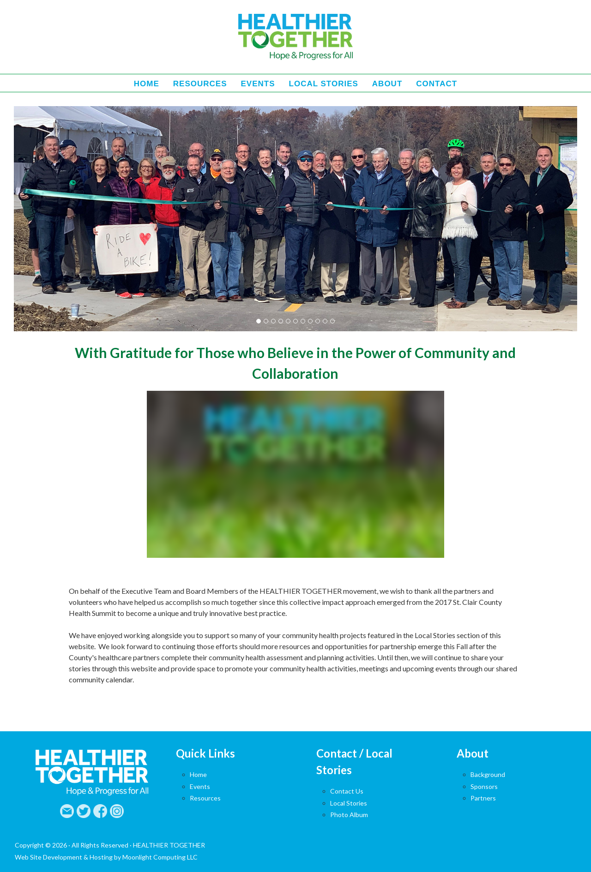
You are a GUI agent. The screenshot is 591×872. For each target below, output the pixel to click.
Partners (483, 798)
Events (200, 786)
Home (198, 774)
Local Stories (348, 803)
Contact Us (346, 791)
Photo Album (349, 814)
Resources (205, 798)
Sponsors (484, 786)
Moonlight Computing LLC (160, 857)
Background (487, 774)
